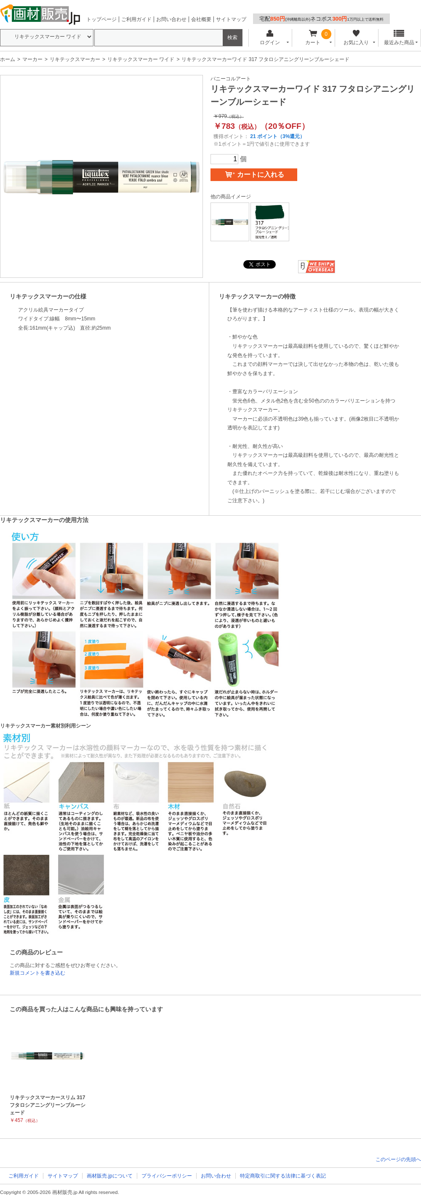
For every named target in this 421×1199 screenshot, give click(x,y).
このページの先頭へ (398, 1159)
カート (313, 37)
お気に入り (356, 37)
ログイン (269, 37)
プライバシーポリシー (166, 1176)
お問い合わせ (171, 19)
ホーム (7, 59)
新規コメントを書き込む (37, 973)
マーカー (32, 59)
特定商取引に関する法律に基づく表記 (283, 1176)
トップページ (101, 19)
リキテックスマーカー (75, 59)
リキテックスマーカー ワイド (140, 59)
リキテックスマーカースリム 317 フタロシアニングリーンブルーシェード (47, 1105)
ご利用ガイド (136, 19)
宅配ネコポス (321, 19)
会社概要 (201, 19)
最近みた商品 (399, 37)
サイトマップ (231, 19)
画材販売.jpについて (110, 1176)
